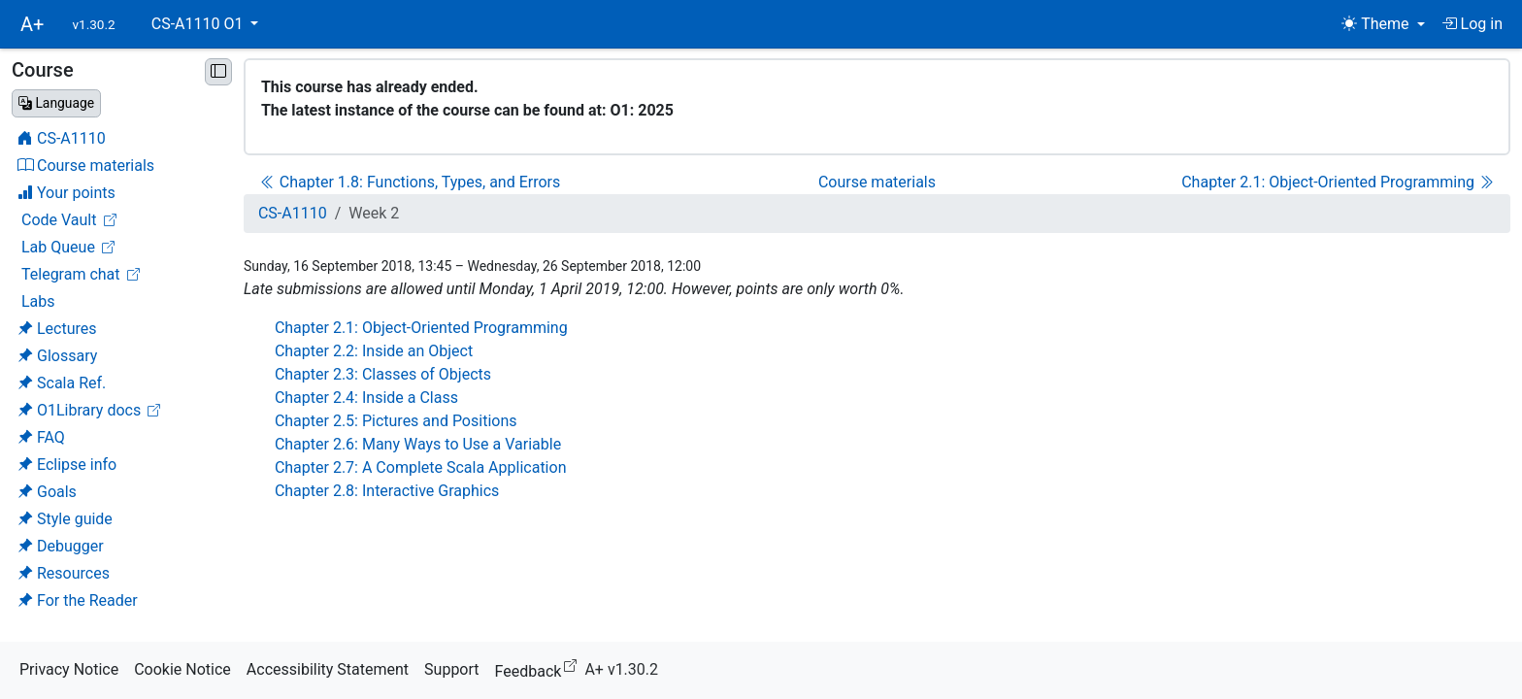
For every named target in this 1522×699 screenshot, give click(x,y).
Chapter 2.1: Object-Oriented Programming (1337, 182)
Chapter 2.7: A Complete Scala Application (421, 467)
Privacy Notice (68, 669)
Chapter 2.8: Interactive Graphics (387, 491)
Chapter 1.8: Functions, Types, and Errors (410, 182)
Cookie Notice (182, 669)
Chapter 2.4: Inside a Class (366, 397)
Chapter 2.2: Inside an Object (374, 351)
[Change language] (56, 103)
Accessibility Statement (328, 669)
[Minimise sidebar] (218, 71)
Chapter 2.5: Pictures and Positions (396, 421)
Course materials (877, 182)
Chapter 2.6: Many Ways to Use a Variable (418, 444)
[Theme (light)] (1383, 24)
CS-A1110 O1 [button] (199, 24)
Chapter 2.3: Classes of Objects (383, 374)
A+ (32, 24)
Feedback (540, 668)
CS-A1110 (292, 213)
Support (451, 669)
